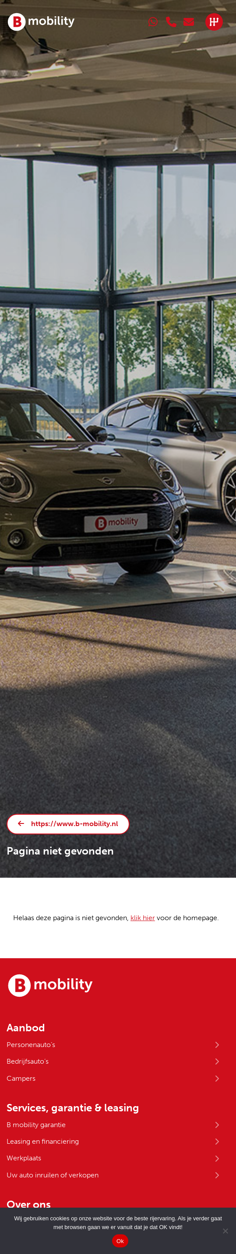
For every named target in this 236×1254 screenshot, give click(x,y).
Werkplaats (24, 1158)
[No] (225, 1230)
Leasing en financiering (43, 1141)
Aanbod (26, 1028)
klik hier (142, 918)
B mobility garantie (36, 1125)
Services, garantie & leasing (73, 1108)
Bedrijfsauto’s (28, 1061)
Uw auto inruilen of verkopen (53, 1175)
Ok (120, 1241)
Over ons (29, 1204)
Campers (21, 1078)
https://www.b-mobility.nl (74, 824)
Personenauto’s (31, 1044)
